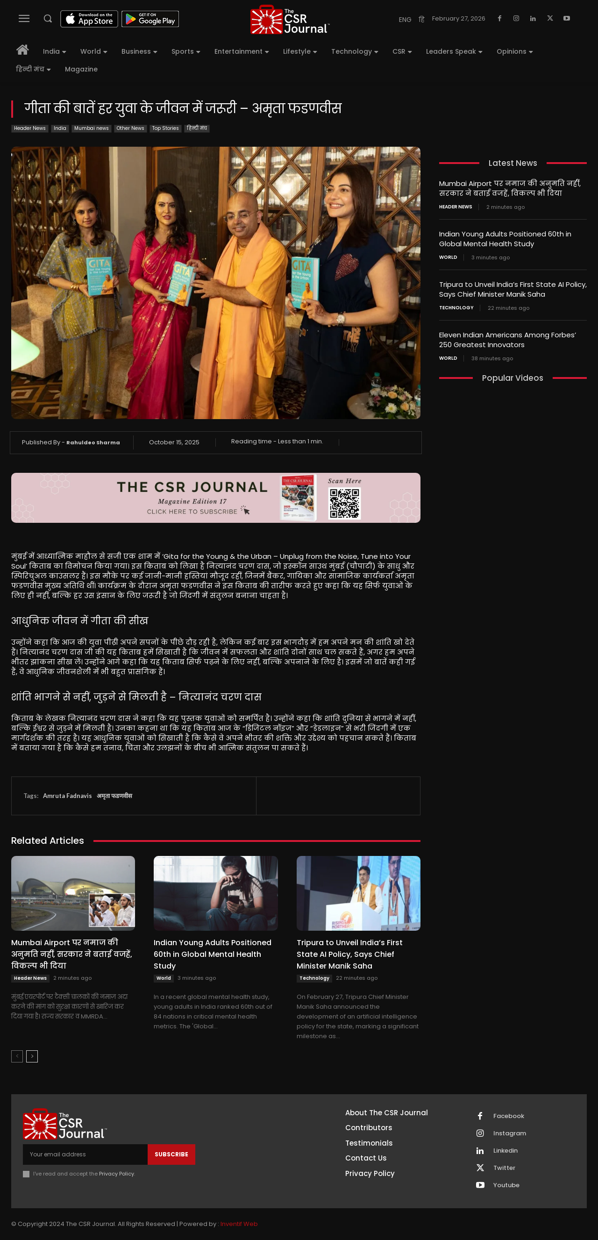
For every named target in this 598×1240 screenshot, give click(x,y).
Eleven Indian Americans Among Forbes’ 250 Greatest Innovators (507, 339)
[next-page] (32, 1056)
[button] (47, 18)
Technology (314, 978)
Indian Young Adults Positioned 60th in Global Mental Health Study (212, 954)
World (164, 978)
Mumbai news (91, 129)
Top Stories (166, 129)
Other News (130, 129)
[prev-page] (17, 1056)
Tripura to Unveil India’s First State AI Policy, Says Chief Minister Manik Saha (350, 954)
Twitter (504, 1168)
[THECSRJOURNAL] (290, 19)
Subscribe (171, 1154)
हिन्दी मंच (197, 129)
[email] (85, 1154)
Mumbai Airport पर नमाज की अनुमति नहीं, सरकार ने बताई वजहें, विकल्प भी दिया (71, 954)
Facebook (508, 1116)
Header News (30, 129)
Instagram (509, 1133)
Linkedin (505, 1151)
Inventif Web (239, 1223)
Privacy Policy (116, 1173)
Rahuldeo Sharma (93, 442)
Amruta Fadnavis (67, 795)
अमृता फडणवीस (114, 795)
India (60, 129)
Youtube (506, 1185)
